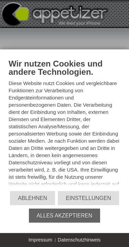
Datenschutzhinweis (79, 240)
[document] (64, 124)
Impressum (40, 240)
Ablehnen (32, 198)
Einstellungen (88, 198)
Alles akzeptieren (65, 216)
